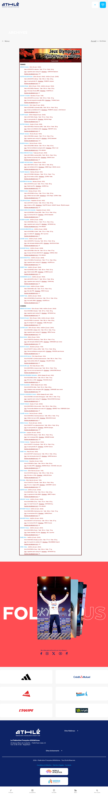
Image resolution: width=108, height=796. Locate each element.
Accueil (31, 61)
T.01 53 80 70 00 (16, 744)
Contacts (68, 765)
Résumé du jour (39, 61)
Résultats (61, 61)
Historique (68, 61)
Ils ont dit (47, 61)
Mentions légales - (59, 765)
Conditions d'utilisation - (45, 765)
